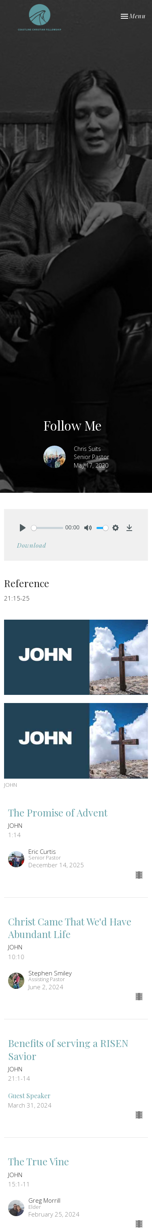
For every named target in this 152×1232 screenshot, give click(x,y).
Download (31, 545)
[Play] (22, 527)
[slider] (47, 528)
